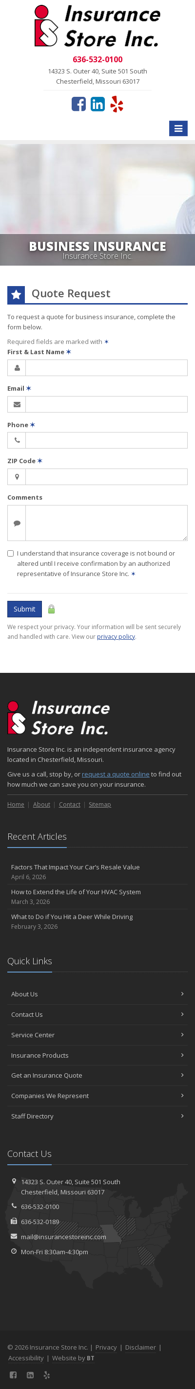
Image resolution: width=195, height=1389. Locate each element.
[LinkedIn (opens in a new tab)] (98, 103)
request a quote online (116, 774)
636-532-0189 (40, 1221)
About (41, 804)
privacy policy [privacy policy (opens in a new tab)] (116, 636)
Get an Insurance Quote (97, 1075)
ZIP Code (24, 460)
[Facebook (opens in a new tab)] (79, 103)
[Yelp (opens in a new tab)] (117, 103)
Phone (21, 424)
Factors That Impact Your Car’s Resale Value (97, 872)
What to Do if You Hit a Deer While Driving (97, 921)
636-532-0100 (40, 1206)
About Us (97, 994)
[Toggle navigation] (178, 128)
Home (15, 804)
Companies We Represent (97, 1095)
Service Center (97, 1034)
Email (19, 388)
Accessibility (26, 1357)
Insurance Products (97, 1055)
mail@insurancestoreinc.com (63, 1236)
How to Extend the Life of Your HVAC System (97, 896)
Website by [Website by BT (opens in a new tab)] (73, 1357)
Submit (25, 608)
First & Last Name (39, 351)
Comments (24, 497)
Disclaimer (140, 1347)
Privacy (106, 1347)
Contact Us (97, 1014)
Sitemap (100, 804)
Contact (69, 804)
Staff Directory (97, 1116)
